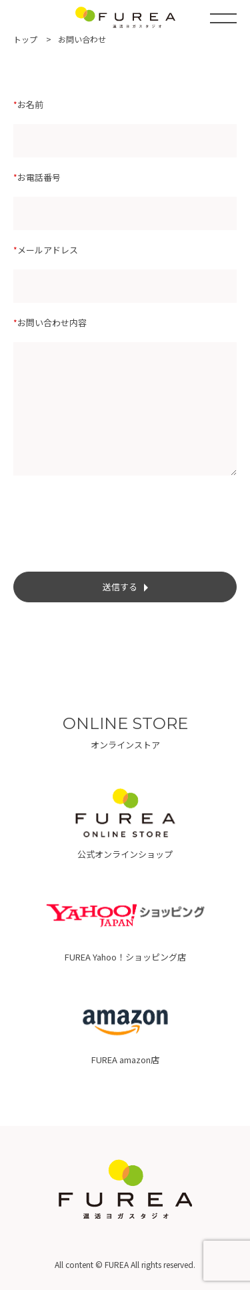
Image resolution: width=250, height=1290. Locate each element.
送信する (125, 586)
